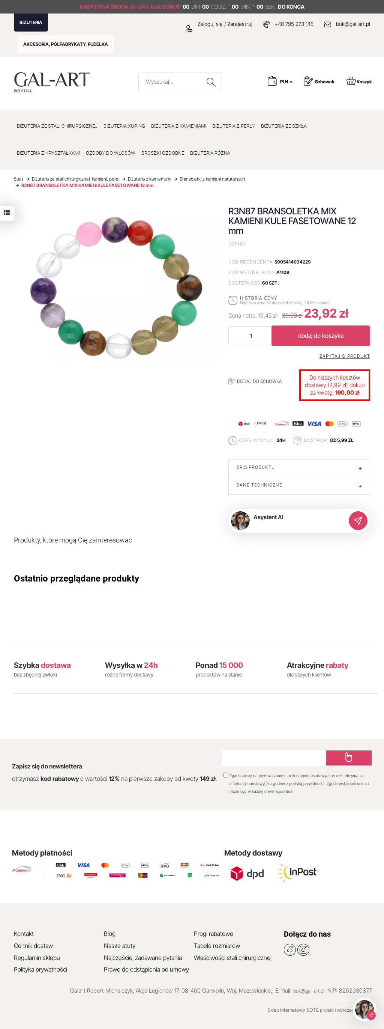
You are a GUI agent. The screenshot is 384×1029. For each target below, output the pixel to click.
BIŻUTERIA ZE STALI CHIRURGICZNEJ (57, 126)
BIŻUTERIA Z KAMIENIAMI (178, 126)
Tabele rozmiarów (217, 945)
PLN (286, 81)
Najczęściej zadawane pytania (143, 957)
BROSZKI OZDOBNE (162, 153)
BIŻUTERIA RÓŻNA (210, 153)
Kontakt (24, 933)
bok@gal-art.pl (353, 24)
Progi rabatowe (213, 933)
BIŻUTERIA (31, 22)
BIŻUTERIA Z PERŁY (233, 126)
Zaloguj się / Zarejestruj (219, 24)
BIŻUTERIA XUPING (124, 126)
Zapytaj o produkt (345, 356)
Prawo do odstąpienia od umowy (146, 969)
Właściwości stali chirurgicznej (233, 957)
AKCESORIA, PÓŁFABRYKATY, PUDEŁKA (65, 44)
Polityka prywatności (40, 969)
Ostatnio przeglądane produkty (76, 578)
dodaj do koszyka (321, 335)
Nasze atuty (119, 945)
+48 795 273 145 (294, 24)
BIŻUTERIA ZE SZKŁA (284, 126)
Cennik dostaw (33, 945)
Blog (110, 933)
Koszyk (359, 81)
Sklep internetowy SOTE (293, 1010)
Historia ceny (258, 298)
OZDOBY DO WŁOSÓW (110, 153)
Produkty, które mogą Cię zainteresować (73, 540)
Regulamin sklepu (37, 957)
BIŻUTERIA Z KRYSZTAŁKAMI (48, 153)
